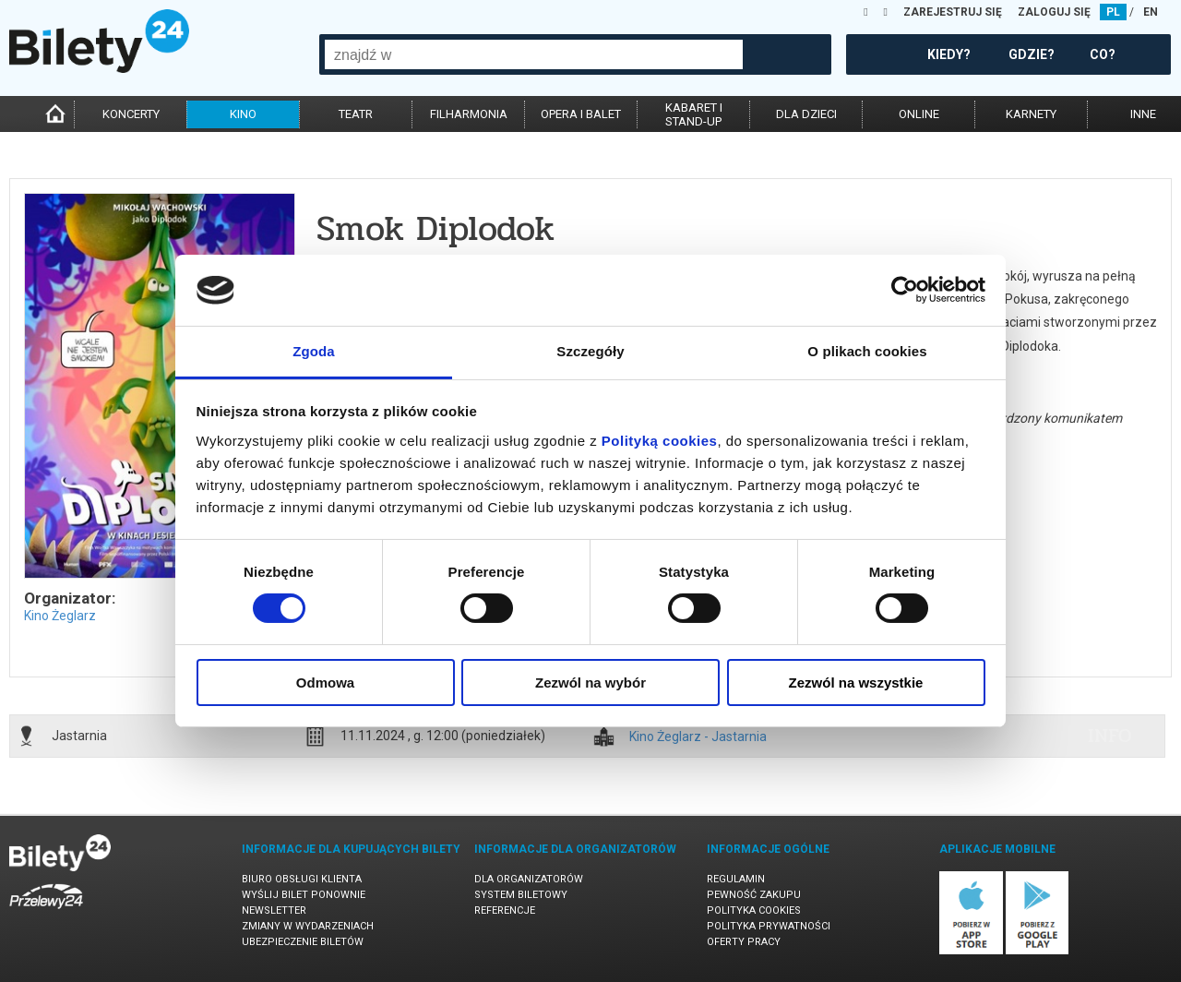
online (919, 114)
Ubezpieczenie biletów (303, 942)
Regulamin (736, 879)
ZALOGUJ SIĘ (1054, 12)
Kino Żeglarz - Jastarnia (698, 737)
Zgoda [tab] (313, 351)
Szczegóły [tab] (590, 351)
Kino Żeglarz (60, 615)
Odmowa (325, 682)
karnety (1031, 114)
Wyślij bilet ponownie (303, 895)
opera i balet (581, 114)
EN (1150, 12)
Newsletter (274, 910)
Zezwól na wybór (590, 682)
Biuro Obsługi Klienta (302, 879)
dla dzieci (806, 114)
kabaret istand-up (693, 114)
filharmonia (468, 114)
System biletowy (520, 895)
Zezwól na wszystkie (856, 682)
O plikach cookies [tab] (866, 351)
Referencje (504, 910)
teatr (356, 114)
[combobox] (533, 54)
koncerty (131, 114)
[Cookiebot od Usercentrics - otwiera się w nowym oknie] (904, 290)
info (1110, 735)
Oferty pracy (744, 942)
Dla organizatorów (528, 879)
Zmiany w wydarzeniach (308, 926)
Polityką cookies (660, 441)
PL (1113, 12)
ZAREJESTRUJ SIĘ (952, 12)
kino (243, 114)
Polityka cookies (754, 910)
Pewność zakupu (754, 895)
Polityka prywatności (768, 926)
